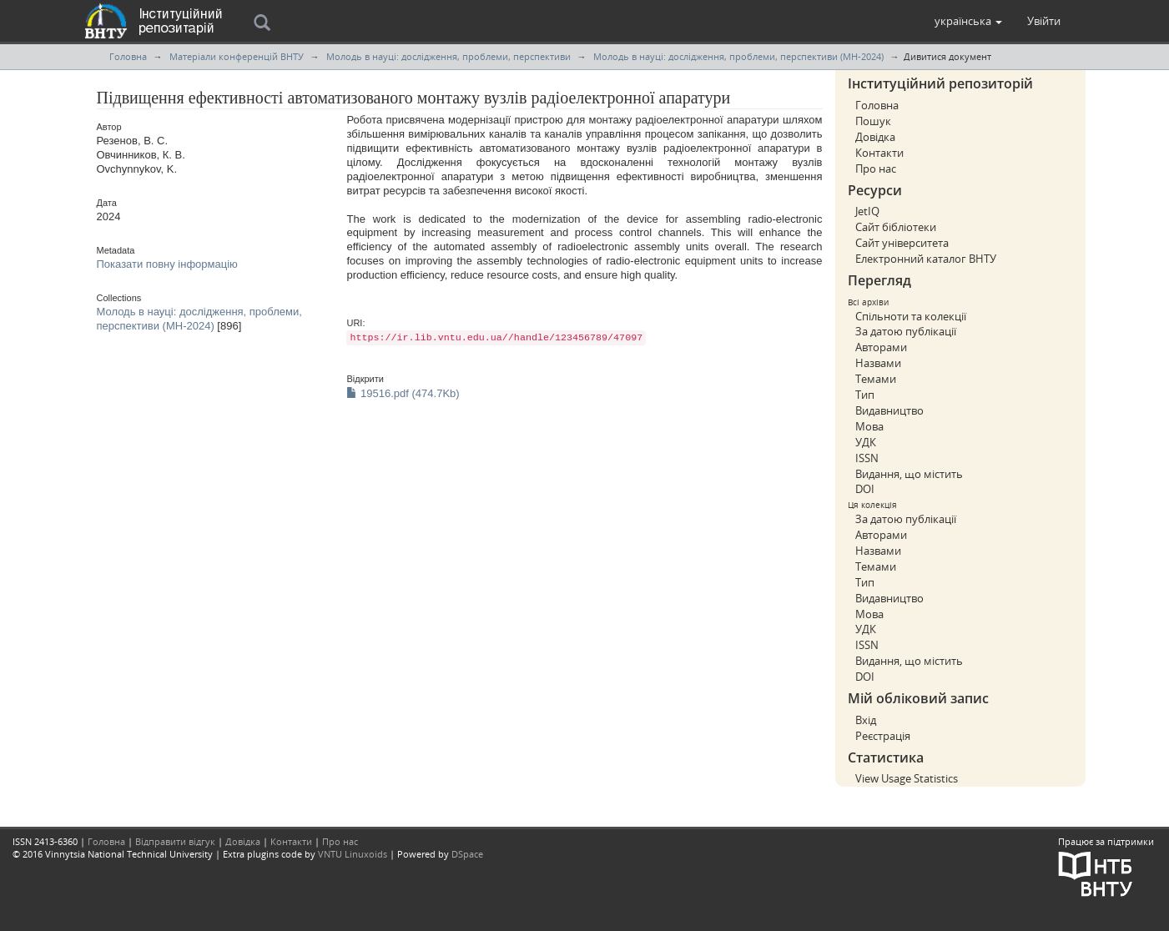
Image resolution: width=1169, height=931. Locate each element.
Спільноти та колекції (910, 316)
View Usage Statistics (906, 778)
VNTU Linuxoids (352, 854)
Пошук (873, 120)
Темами (875, 378)
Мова (869, 426)
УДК (865, 442)
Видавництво (889, 410)
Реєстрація (882, 735)
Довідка (875, 136)
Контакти (879, 152)
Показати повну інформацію (167, 264)
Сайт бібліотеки (895, 226)
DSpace (467, 854)
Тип (864, 394)
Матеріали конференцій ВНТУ (236, 56)
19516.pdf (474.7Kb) (402, 393)
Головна (128, 56)
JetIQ (867, 211)
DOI (864, 488)
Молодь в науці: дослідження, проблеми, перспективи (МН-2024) (738, 56)
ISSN (867, 458)
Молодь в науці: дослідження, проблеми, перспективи (448, 56)
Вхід (865, 719)
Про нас (875, 168)
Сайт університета (902, 242)
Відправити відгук (175, 841)
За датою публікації (905, 331)
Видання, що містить (909, 473)
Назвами (878, 362)
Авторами (881, 347)
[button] (968, 21)
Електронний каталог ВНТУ (925, 258)
